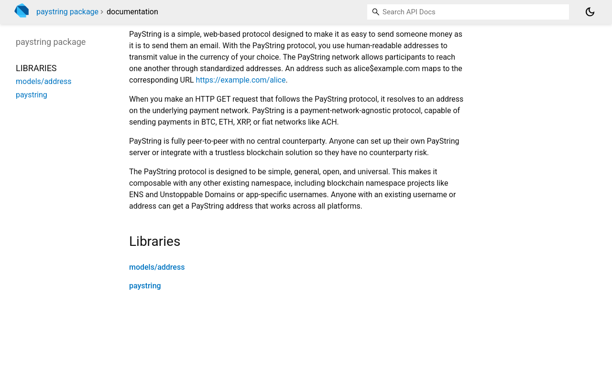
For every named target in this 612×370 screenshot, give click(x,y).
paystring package (67, 11)
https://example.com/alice (240, 80)
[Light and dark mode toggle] (590, 12)
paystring (145, 285)
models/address (157, 267)
